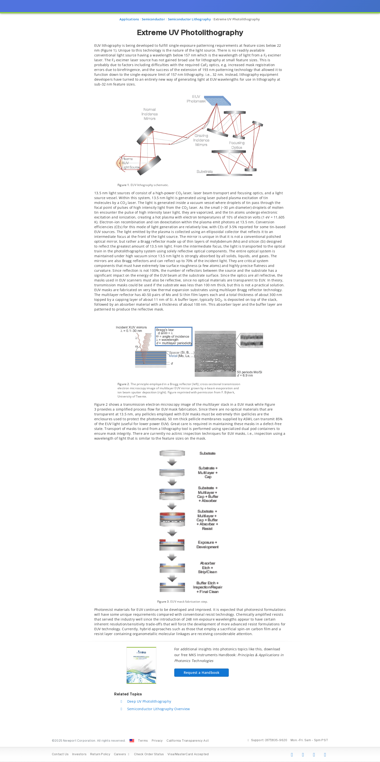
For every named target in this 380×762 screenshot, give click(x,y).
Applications (129, 19)
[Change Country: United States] (131, 740)
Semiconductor (153, 19)
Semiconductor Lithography (189, 19)
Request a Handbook (202, 672)
